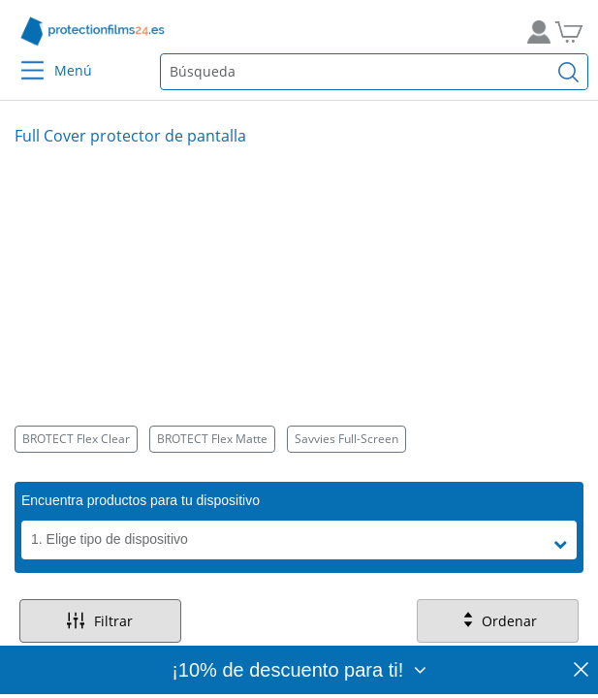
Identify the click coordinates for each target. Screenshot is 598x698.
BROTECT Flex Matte (212, 438)
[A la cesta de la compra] (576, 31)
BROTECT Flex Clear (76, 438)
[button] (565, 545)
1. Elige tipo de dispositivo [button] (109, 539)
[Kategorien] (299, 439)
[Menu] (21, 57)
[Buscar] (569, 71)
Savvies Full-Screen (346, 438)
